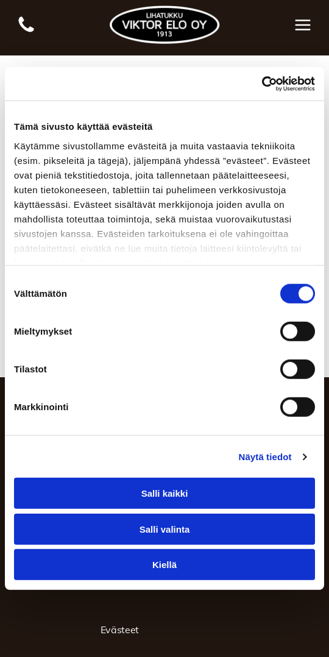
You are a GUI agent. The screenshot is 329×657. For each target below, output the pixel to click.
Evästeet (120, 629)
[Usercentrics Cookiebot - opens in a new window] (261, 84)
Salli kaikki (164, 493)
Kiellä (164, 564)
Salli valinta (165, 529)
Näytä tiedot (265, 457)
